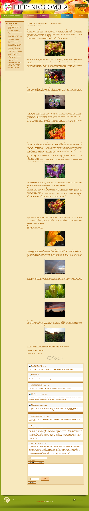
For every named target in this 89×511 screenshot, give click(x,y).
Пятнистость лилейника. (14, 62)
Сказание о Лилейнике (14, 67)
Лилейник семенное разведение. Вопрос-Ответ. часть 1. (15, 41)
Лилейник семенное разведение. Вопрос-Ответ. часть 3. (15, 32)
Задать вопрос (79, 502)
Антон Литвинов (48, 503)
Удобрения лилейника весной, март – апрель (14, 64)
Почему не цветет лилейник (13, 59)
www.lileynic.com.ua (15, 502)
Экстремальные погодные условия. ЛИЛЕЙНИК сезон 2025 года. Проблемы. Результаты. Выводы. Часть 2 (15, 47)
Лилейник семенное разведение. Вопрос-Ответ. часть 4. (15, 27)
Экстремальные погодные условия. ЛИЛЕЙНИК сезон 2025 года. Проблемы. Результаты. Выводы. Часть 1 (15, 54)
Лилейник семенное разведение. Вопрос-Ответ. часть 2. (15, 36)
